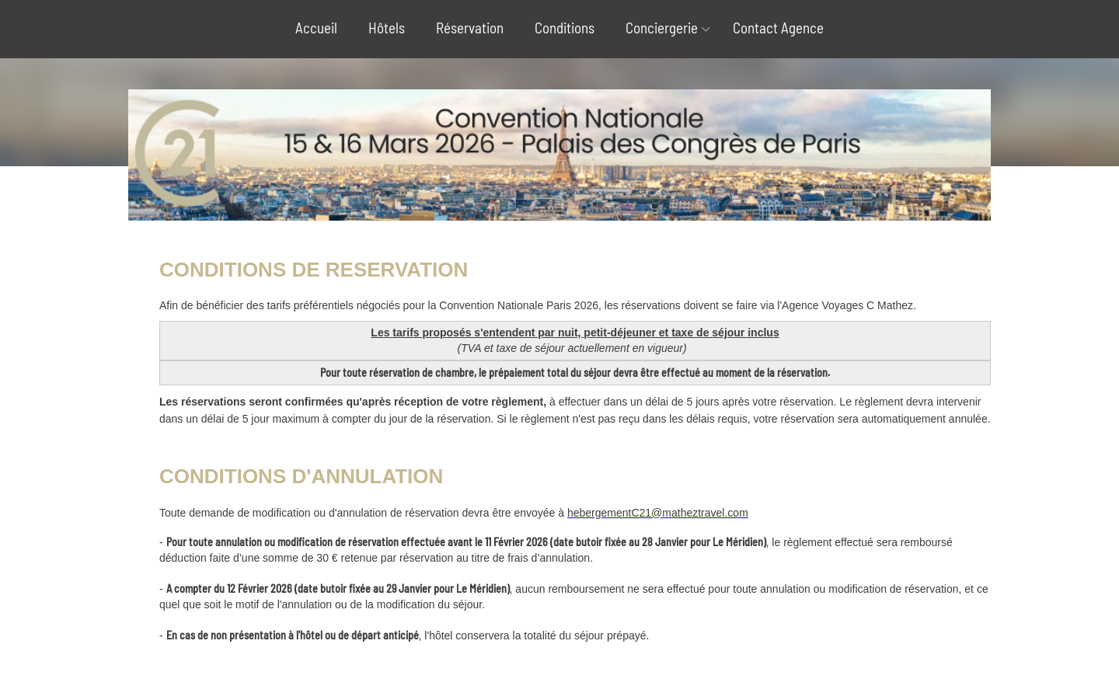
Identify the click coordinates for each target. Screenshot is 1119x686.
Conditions (564, 28)
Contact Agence (778, 28)
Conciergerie (662, 28)
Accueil (316, 28)
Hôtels (386, 28)
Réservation (470, 28)
